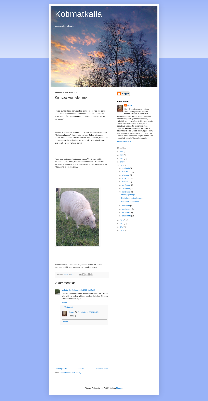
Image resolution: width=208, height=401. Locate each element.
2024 (122, 152)
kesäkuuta (126, 188)
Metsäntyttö (67, 290)
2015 (122, 230)
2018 (122, 220)
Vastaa (64, 302)
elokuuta (125, 182)
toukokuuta (126, 192)
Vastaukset (68, 307)
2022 (122, 155)
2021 (122, 159)
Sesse (71, 312)
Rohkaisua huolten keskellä (131, 198)
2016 (122, 227)
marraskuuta (127, 172)
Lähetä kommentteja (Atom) (70, 373)
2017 (122, 224)
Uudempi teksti (61, 369)
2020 (122, 162)
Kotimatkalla (78, 14)
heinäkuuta (126, 185)
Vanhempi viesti (101, 369)
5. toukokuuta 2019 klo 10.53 (83, 290)
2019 (122, 165)
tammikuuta (126, 216)
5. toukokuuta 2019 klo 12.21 (89, 312)
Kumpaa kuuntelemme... (130, 202)
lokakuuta (126, 175)
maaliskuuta (126, 209)
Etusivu (81, 369)
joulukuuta (126, 168)
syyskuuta (126, 178)
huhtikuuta (126, 206)
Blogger (119, 388)
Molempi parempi (128, 195)
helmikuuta (126, 213)
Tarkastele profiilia (124, 141)
